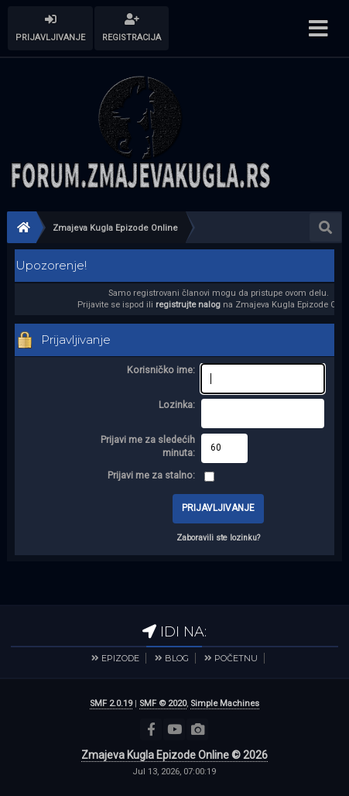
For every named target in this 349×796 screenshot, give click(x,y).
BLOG (177, 658)
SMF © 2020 (162, 703)
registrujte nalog (188, 305)
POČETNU (236, 658)
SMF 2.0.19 (111, 703)
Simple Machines (224, 703)
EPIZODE (120, 658)
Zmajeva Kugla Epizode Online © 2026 (174, 755)
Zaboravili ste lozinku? (218, 538)
